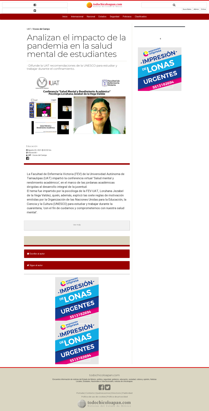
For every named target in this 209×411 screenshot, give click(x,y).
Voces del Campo (41, 29)
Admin (196, 9)
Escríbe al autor (36, 253)
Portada (80, 393)
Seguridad (114, 16)
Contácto (89, 393)
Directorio (116, 393)
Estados (102, 16)
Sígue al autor (35, 265)
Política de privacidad (117, 396)
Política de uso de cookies (93, 396)
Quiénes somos (103, 393)
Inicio (64, 16)
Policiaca (127, 16)
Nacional (91, 16)
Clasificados (141, 16)
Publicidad (127, 393)
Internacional (77, 16)
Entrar (203, 9)
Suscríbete (187, 9)
